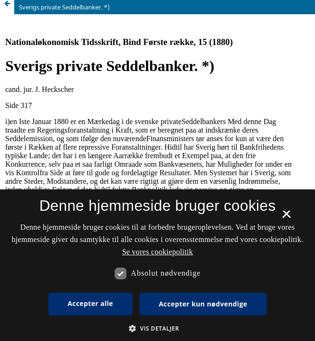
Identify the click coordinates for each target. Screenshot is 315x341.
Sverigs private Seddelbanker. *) (64, 7)
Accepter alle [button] (90, 303)
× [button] (286, 217)
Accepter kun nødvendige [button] (203, 303)
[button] (157, 328)
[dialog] (157, 265)
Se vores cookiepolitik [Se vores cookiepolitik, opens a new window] (157, 252)
